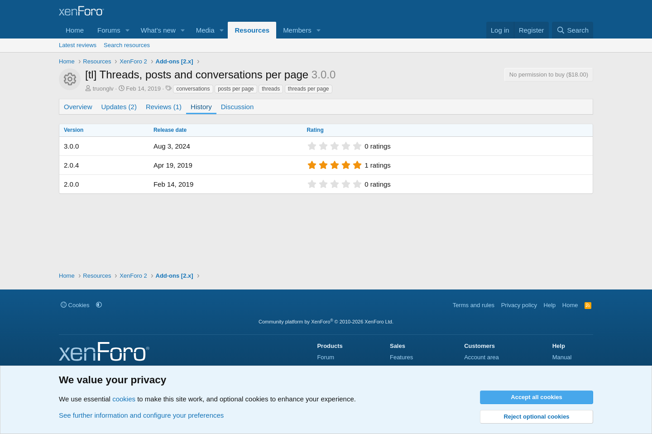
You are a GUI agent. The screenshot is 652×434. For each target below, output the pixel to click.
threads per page (308, 89)
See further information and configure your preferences (141, 415)
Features (401, 357)
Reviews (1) (164, 107)
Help (550, 305)
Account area (481, 357)
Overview (78, 107)
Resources (252, 30)
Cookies (75, 305)
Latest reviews (77, 45)
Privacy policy (519, 305)
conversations (193, 89)
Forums (108, 30)
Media (205, 30)
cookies (123, 399)
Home (75, 30)
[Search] (572, 30)
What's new (158, 30)
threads (271, 89)
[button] (127, 30)
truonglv (103, 88)
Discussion (237, 107)
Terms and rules (473, 305)
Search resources (127, 45)
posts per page (236, 89)
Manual (562, 357)
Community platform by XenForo (326, 321)
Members (297, 30)
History (201, 107)
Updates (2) (119, 107)
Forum (325, 357)
